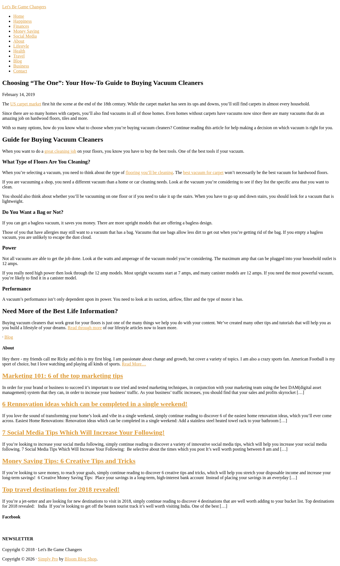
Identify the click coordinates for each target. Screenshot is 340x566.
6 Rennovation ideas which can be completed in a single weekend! (94, 403)
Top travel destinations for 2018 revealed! (61, 489)
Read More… (134, 364)
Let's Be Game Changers (24, 6)
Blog (8, 337)
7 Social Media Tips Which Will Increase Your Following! (83, 432)
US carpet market (25, 104)
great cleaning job (60, 151)
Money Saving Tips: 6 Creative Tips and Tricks (69, 460)
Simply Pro (48, 559)
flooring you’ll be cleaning (149, 172)
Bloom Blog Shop (81, 559)
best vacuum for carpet (203, 172)
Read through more (85, 327)
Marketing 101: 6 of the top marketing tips (62, 375)
